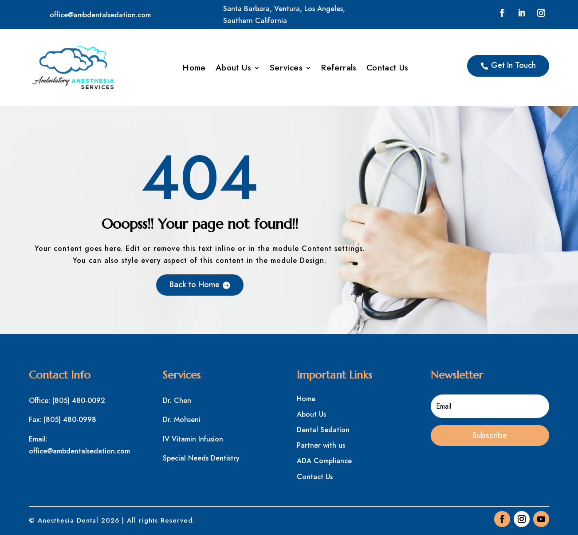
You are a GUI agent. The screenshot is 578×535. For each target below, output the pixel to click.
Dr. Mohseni (182, 419)
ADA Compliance (324, 461)
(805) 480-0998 (69, 419)
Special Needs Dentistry (201, 458)
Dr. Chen (177, 400)
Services (286, 69)
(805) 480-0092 (78, 400)
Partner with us (321, 445)
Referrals (339, 69)
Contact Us (387, 69)
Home (194, 69)
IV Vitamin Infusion (193, 439)
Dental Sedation (323, 430)
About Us (233, 69)
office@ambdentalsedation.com (100, 15)
